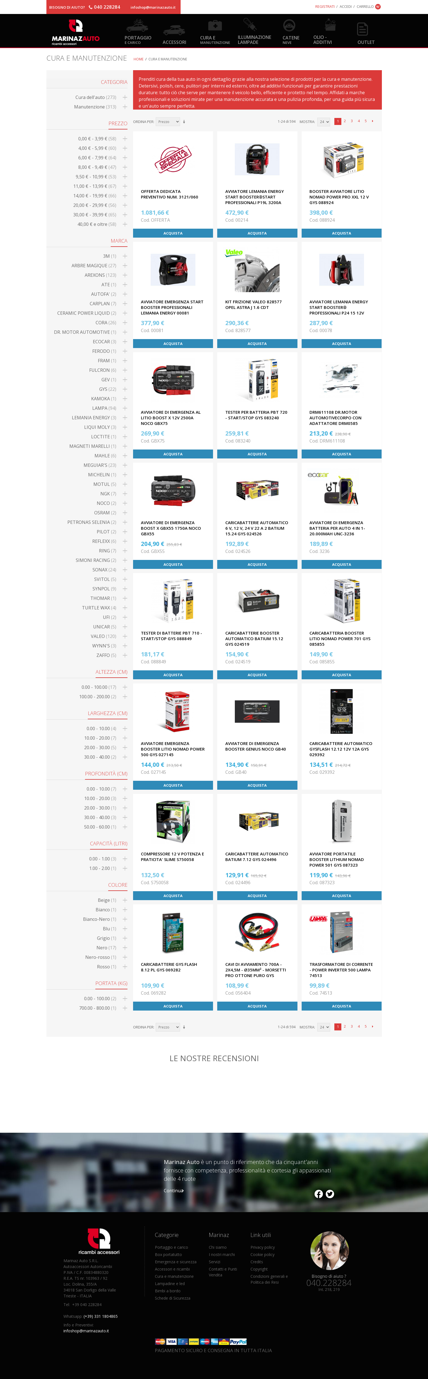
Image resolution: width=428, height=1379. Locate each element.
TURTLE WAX (99, 608)
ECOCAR (104, 342)
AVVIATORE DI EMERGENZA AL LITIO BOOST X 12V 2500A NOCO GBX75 (171, 417)
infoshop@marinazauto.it (153, 7)
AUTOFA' (103, 294)
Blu (109, 929)
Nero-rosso (100, 957)
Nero (106, 948)
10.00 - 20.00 (100, 738)
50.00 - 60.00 (100, 827)
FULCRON (102, 370)
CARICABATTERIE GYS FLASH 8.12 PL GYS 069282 (169, 967)
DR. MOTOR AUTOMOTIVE (85, 332)
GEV (108, 380)
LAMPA (104, 408)
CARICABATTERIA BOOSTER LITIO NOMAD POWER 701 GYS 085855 (339, 638)
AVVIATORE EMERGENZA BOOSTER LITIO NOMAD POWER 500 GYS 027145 (173, 749)
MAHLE (105, 456)
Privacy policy (262, 1247)
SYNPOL (104, 589)
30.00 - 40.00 (100, 757)
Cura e (215, 39)
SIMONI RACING (96, 560)
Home (138, 59)
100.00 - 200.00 (97, 697)
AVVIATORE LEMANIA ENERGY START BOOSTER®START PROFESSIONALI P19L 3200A (254, 196)
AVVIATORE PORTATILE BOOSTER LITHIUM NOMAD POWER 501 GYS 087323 (336, 859)
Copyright (259, 1269)
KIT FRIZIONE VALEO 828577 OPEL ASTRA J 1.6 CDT (253, 304)
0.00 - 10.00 (101, 728)
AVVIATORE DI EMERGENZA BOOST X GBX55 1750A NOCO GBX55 (171, 528)
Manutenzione (95, 107)
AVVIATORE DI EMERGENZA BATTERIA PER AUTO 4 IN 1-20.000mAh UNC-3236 (337, 528)
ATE (108, 285)
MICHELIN (102, 475)
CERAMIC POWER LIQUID (86, 313)
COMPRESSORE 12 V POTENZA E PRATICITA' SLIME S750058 (172, 856)
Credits (256, 1261)
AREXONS (100, 275)
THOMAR (103, 598)
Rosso (106, 967)
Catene (291, 39)
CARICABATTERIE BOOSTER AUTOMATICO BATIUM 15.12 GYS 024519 (254, 638)
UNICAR (104, 627)
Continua (173, 1191)
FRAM (107, 361)
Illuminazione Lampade (254, 39)
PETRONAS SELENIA (91, 522)
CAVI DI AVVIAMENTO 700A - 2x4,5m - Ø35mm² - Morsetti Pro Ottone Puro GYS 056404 (255, 972)
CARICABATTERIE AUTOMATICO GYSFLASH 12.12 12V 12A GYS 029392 (340, 749)
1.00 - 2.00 (102, 868)
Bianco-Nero (99, 919)
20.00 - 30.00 (100, 747)
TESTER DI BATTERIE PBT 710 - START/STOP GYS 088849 (171, 635)
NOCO (106, 503)
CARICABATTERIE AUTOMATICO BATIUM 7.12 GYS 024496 (256, 856)
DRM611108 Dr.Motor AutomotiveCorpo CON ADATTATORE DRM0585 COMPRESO (335, 420)
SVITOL (105, 579)
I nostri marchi (222, 1254)
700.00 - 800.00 (97, 1008)
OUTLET (366, 42)
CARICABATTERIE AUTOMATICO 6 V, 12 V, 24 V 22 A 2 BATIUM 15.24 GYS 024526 (256, 528)
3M (109, 256)
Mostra (307, 121)
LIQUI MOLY (100, 427)
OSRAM (105, 513)
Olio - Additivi (322, 39)
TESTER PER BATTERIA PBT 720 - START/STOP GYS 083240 (256, 414)
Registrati (325, 6)
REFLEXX (104, 541)
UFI (109, 617)
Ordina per (143, 121)
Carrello (365, 6)
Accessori (174, 42)
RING (107, 551)
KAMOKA (103, 399)
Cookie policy (262, 1254)
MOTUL (104, 484)
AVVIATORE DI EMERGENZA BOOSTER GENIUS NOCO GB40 (255, 746)
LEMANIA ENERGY (94, 418)
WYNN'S (104, 646)
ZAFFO (106, 655)
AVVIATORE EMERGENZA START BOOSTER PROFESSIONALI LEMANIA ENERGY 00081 (172, 307)
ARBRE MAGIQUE (94, 265)
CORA (106, 323)
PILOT (106, 532)
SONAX (104, 570)
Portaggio (138, 39)
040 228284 (107, 7)
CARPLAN (103, 304)
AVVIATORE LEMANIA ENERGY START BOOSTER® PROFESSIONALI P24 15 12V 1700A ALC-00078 (338, 310)
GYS (107, 389)
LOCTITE (103, 437)
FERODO (104, 351)
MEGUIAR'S (100, 465)
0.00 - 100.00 (99, 687)
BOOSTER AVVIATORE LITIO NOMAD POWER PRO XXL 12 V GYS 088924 (339, 196)
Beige (107, 900)
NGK (108, 494)
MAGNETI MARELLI (92, 446)
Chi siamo (218, 1247)
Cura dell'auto (95, 97)
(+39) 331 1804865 (101, 1316)
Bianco (106, 910)
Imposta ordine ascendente (185, 122)
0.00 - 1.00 (102, 859)
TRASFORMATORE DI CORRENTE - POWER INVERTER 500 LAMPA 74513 (341, 969)
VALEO (103, 636)
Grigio (106, 938)
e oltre (96, 224)
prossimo (372, 121)
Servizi (214, 1261)
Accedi (346, 6)
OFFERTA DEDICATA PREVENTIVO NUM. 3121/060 (169, 194)
